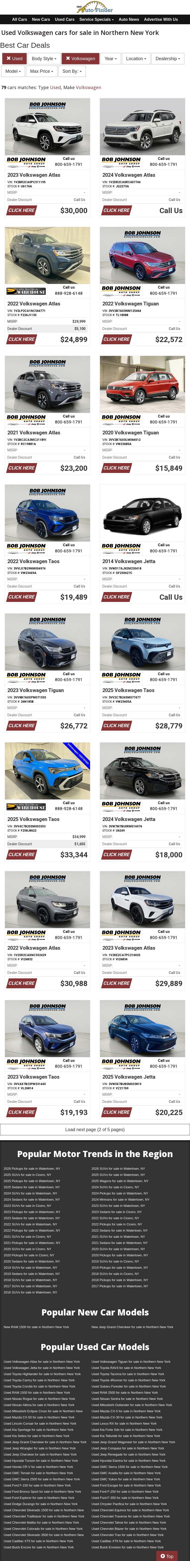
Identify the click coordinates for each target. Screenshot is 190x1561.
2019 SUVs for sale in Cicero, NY (115, 1261)
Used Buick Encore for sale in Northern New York (39, 1547)
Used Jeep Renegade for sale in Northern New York (128, 1454)
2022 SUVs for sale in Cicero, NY (115, 1218)
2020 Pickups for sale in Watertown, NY (120, 1255)
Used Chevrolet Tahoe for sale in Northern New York (129, 1522)
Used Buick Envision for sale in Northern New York (128, 1547)
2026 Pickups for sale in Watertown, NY (32, 1168)
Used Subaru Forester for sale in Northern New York (129, 1386)
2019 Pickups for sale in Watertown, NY (120, 1267)
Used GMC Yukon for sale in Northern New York (126, 1479)
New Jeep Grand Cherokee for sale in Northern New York (132, 1327)
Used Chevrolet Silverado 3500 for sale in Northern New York (44, 1536)
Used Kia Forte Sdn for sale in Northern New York (127, 1430)
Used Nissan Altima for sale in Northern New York (39, 1405)
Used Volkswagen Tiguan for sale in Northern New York (131, 1361)
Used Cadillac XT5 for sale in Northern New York (38, 1541)
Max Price (41, 71)
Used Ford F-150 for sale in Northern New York (37, 1485)
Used (14, 58)
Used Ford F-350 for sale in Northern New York (125, 1498)
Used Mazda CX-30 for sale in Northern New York (127, 1417)
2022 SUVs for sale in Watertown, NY (30, 1224)
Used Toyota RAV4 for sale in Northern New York (126, 1368)
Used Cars (64, 19)
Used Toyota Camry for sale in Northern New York (39, 1380)
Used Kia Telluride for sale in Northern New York (126, 1436)
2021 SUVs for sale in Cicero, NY (27, 1237)
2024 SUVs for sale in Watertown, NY (30, 1193)
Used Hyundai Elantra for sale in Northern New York (129, 1460)
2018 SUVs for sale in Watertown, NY (30, 1280)
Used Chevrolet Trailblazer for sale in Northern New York (44, 1516)
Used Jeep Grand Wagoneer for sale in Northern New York (133, 1442)
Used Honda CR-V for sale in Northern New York (38, 1467)
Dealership (168, 58)
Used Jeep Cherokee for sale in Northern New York (40, 1454)
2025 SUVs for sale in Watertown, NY (118, 1175)
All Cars (19, 19)
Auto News (129, 19)
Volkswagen (80, 58)
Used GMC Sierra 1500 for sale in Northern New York (130, 1467)
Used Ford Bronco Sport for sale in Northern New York (42, 1491)
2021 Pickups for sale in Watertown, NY (32, 1243)
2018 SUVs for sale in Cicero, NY (115, 1274)
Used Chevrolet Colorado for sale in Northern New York (43, 1529)
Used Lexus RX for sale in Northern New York (124, 1423)
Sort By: (72, 71)
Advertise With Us (161, 19)
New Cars (41, 19)
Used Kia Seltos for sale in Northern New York (36, 1436)
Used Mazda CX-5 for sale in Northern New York (126, 1411)
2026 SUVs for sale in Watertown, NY (118, 1168)
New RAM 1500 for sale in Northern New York (36, 1327)
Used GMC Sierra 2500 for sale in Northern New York (42, 1479)
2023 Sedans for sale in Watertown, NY (32, 1218)
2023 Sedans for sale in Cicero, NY (117, 1212)
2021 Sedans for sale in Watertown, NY (120, 1243)
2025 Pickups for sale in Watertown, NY (32, 1181)
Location (136, 58)
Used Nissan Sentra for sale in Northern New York (127, 1399)
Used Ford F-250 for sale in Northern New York (125, 1491)
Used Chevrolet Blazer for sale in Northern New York (129, 1529)
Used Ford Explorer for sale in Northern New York (39, 1498)
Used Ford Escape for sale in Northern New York (126, 1485)
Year (111, 58)
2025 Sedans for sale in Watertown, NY (32, 1187)
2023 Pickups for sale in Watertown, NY (32, 1212)
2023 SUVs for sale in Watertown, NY (118, 1206)
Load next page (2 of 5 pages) (95, 1129)
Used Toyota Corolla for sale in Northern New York (39, 1386)
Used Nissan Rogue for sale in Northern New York (39, 1399)
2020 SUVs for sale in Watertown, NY (118, 1249)
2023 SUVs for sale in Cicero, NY (27, 1206)
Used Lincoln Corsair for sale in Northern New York (40, 1423)
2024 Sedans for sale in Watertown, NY (32, 1199)
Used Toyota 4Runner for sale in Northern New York (128, 1380)
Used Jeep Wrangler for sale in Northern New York (40, 1448)
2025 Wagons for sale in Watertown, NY (120, 1181)
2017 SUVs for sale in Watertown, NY (30, 1286)
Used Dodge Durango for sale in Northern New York (40, 1504)
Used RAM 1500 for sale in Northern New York (37, 1392)
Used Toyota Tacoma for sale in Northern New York (128, 1374)
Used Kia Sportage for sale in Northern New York (38, 1430)
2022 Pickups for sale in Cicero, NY (117, 1224)
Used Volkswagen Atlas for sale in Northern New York (42, 1361)
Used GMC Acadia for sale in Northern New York (126, 1473)
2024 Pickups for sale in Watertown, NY (120, 1193)
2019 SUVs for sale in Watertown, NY (30, 1267)
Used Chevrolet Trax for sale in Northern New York (128, 1535)
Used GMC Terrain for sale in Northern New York (38, 1473)
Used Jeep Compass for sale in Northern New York (128, 1448)
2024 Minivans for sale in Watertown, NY (120, 1199)
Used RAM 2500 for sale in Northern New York (125, 1392)
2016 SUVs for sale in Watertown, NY (30, 1292)
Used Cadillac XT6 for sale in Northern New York (126, 1541)
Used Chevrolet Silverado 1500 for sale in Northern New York (44, 1511)
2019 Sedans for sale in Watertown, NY (32, 1274)
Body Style (44, 58)
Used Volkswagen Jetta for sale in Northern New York (42, 1368)
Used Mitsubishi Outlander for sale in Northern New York (132, 1405)
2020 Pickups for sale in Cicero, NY (29, 1255)
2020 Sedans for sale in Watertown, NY (32, 1261)
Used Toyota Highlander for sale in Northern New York (42, 1374)
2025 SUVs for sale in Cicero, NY (27, 1175)
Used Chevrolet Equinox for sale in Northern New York (130, 1510)
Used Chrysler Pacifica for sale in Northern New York (129, 1504)
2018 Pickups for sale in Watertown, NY (120, 1280)
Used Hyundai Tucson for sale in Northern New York (41, 1460)
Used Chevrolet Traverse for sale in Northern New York (131, 1516)
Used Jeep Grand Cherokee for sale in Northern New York (45, 1442)
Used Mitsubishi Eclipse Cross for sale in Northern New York (43, 1412)
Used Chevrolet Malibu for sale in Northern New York (41, 1522)
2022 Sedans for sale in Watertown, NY (120, 1230)
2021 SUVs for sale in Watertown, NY (118, 1237)
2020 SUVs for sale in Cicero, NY (27, 1249)
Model (13, 71)
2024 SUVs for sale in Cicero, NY (115, 1187)
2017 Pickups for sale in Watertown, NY (120, 1286)
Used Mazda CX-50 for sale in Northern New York (39, 1417)
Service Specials (96, 19)
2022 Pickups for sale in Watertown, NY (32, 1230)
